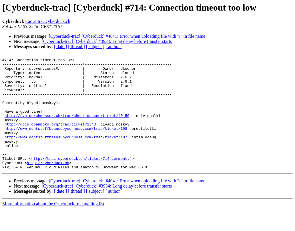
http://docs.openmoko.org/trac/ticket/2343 (50, 137)
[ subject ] (95, 46)
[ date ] (60, 46)
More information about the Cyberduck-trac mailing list (53, 226)
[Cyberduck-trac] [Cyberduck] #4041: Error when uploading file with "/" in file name (127, 36)
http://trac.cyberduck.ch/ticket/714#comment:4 (81, 179)
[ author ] (114, 46)
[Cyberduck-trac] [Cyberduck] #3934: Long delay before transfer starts (107, 41)
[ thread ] (76, 46)
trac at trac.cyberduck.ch (47, 21)
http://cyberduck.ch (48, 184)
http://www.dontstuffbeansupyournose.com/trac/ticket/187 (66, 153)
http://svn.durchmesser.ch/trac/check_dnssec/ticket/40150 (67, 127)
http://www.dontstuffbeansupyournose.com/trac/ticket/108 (66, 143)
